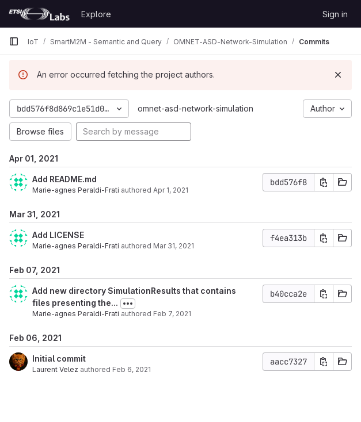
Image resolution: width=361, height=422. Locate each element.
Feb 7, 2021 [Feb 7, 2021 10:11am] (172, 313)
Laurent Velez (55, 369)
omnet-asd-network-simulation (195, 108)
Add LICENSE (58, 235)
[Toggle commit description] (127, 303)
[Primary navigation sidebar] (14, 41)
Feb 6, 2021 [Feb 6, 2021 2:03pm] (131, 369)
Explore (96, 14)
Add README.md (64, 179)
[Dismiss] (338, 75)
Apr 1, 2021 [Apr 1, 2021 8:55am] (170, 190)
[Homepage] (39, 14)
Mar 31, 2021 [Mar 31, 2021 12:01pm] (173, 245)
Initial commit (59, 358)
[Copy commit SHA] (323, 182)
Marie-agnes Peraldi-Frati (75, 190)
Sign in (335, 14)
